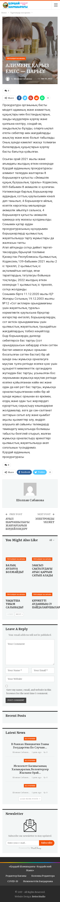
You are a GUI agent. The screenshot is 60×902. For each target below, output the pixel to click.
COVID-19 (12, 881)
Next (19, 614)
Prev (10, 614)
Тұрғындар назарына (16, 58)
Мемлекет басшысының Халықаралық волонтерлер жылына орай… (30, 769)
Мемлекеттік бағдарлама (38, 881)
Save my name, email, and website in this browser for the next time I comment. (28, 692)
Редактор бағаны (16, 875)
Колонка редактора (43, 875)
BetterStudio (38, 896)
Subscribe (46, 842)
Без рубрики (30, 739)
